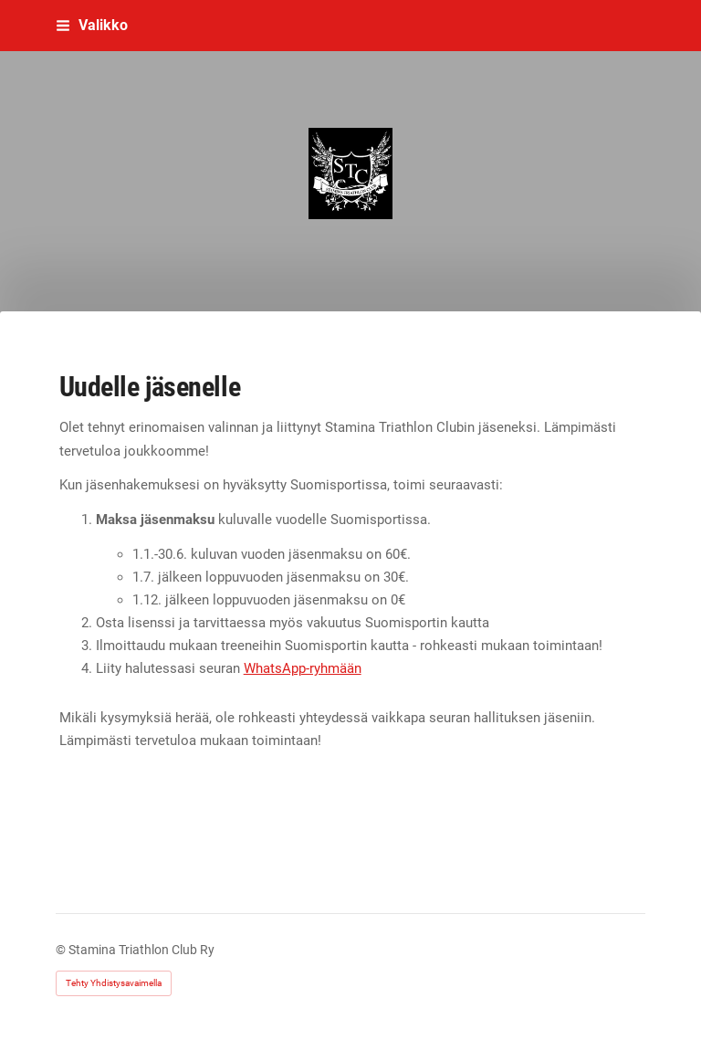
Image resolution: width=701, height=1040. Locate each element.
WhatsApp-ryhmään (302, 668)
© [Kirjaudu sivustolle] (62, 949)
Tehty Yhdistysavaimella (114, 983)
